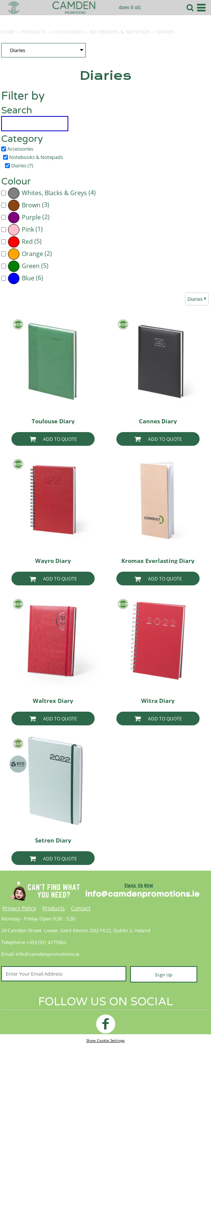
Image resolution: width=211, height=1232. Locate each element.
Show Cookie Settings (105, 1040)
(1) (25, 230)
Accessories (68, 32)
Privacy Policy (19, 908)
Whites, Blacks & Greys (54, 193)
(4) (52, 193)
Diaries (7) (22, 165)
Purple (31, 217)
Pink (28, 230)
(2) (29, 217)
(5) (25, 242)
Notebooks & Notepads (120, 32)
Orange (32, 254)
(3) (28, 205)
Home (8, 32)
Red (27, 242)
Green (31, 266)
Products (34, 32)
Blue (28, 278)
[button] (190, 7)
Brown (31, 205)
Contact (80, 908)
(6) (25, 278)
